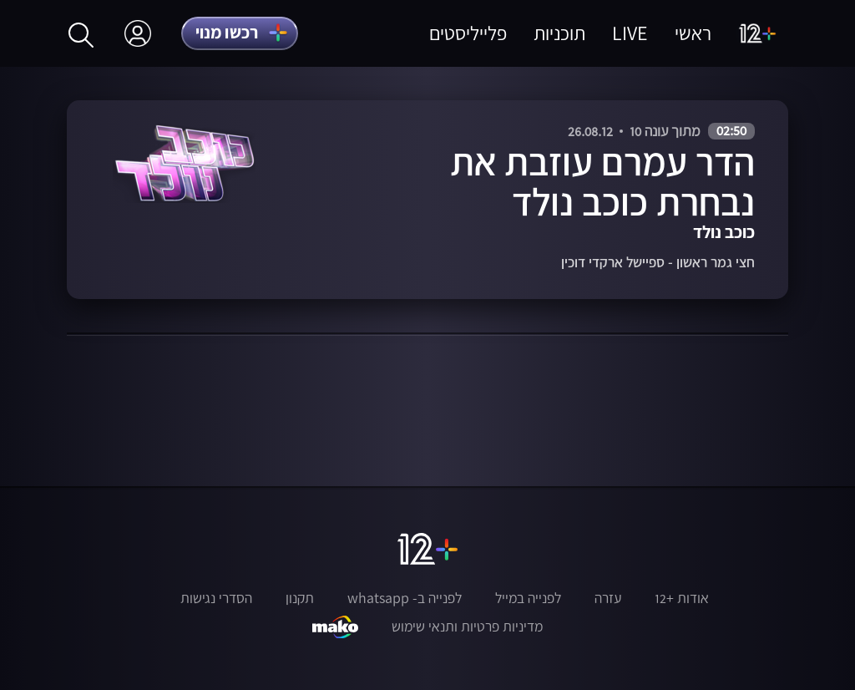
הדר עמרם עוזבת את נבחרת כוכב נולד (602, 181)
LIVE (630, 33)
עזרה (607, 598)
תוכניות (559, 33)
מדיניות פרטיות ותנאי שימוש (467, 626)
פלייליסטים (468, 33)
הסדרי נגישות (216, 598)
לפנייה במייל (528, 598)
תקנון (300, 598)
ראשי (693, 33)
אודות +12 (682, 598)
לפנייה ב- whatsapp (404, 598)
